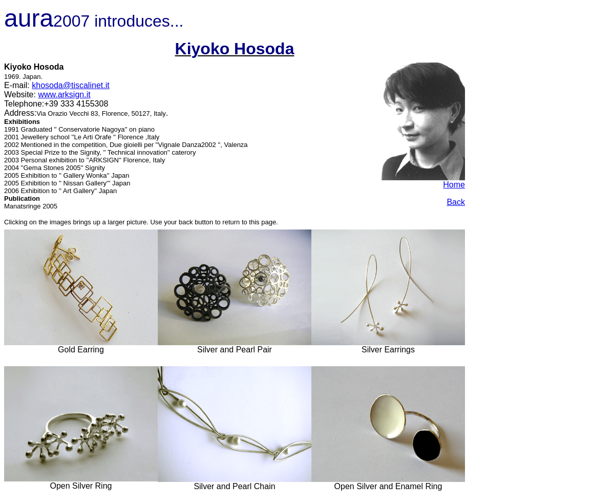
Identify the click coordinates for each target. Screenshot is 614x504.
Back (456, 202)
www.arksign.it (64, 94)
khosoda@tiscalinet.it (70, 85)
